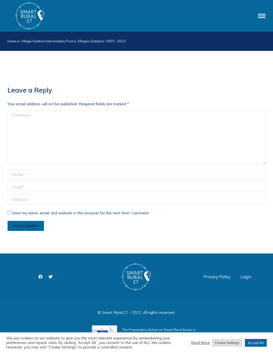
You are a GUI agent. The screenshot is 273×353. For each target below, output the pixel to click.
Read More (200, 342)
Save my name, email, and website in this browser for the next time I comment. (80, 213)
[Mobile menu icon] (261, 16)
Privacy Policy (217, 276)
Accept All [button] (256, 343)
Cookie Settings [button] (227, 343)
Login (246, 276)
